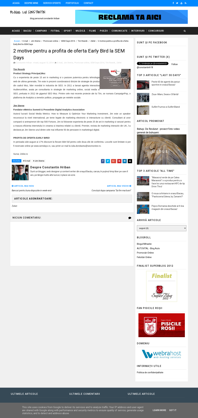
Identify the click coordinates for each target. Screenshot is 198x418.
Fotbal (55, 31)
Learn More (159, 410)
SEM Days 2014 (68, 41)
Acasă (16, 3)
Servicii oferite (52, 3)
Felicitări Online (144, 257)
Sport (68, 31)
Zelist (92, 41)
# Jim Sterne (38, 161)
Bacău (28, 31)
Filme (92, 31)
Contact (88, 3)
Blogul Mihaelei (144, 244)
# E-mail (26, 161)
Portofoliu (72, 3)
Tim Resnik (83, 41)
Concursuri (156, 31)
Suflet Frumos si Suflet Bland (166, 107)
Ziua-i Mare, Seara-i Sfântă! (165, 94)
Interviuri (138, 31)
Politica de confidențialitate (150, 372)
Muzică (80, 31)
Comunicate (119, 31)
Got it (172, 410)
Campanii (41, 31)
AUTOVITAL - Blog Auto (148, 248)
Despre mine (31, 3)
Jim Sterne (35, 41)
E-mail (25, 41)
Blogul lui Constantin (27, 12)
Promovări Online (145, 253)
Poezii (104, 31)
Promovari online (50, 41)
